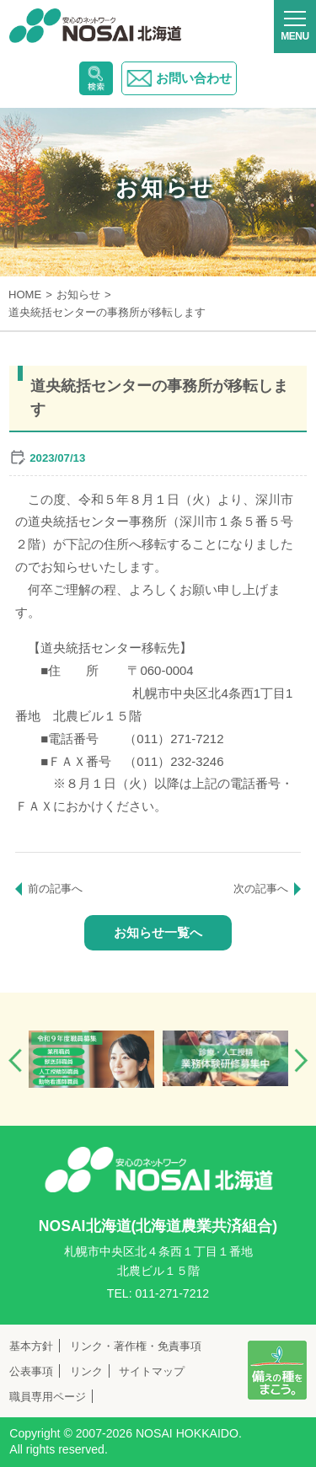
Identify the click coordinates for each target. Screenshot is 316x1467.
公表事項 (31, 1371)
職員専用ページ (47, 1396)
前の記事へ (55, 888)
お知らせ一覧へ (158, 932)
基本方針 (31, 1346)
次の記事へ (260, 888)
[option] (91, 1059)
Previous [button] (15, 1060)
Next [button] (300, 1060)
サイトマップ (152, 1371)
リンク (86, 1371)
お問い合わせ (179, 78)
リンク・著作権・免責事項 (135, 1346)
